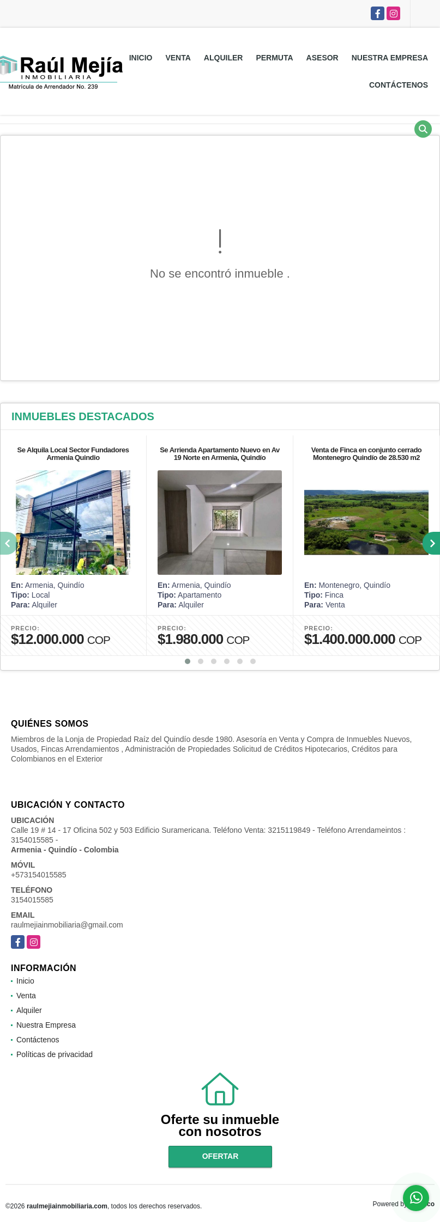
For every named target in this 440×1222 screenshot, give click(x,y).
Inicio (141, 57)
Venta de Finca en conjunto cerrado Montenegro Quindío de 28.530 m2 (366, 454)
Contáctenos (398, 85)
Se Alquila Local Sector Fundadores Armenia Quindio (73, 454)
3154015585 (32, 899)
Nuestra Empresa (390, 57)
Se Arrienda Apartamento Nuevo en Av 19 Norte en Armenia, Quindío (220, 454)
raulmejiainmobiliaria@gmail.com (67, 924)
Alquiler (223, 57)
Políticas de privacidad (54, 1054)
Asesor (322, 57)
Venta (177, 57)
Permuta (274, 57)
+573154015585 (39, 874)
